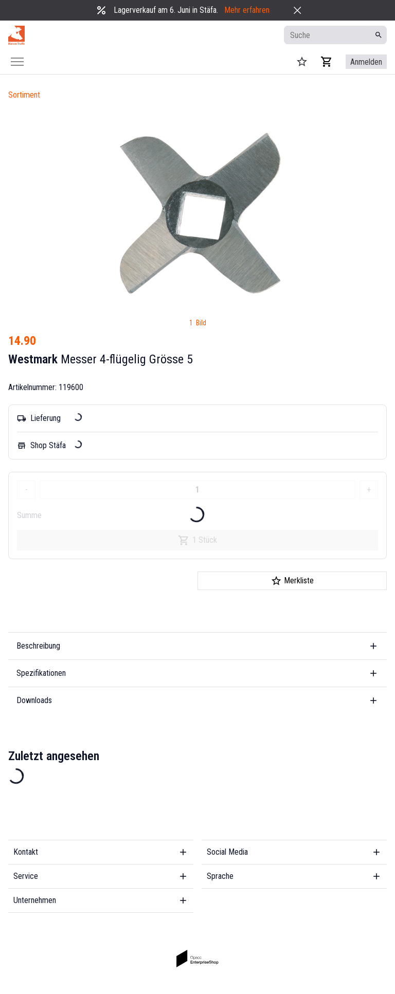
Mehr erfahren (247, 10)
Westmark (33, 359)
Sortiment (24, 95)
